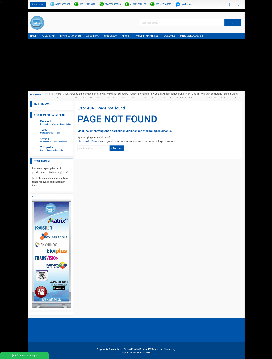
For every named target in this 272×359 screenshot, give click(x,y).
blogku (126, 36)
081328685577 (62, 4)
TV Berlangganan (70, 36)
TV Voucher (48, 36)
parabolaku (186, 4)
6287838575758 (113, 4)
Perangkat (110, 36)
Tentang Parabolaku (192, 36)
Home (33, 36)
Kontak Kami (38, 4)
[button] (232, 22)
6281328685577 (163, 4)
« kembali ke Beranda (89, 141)
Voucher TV (92, 36)
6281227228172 (87, 4)
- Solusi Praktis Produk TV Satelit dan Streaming (136, 349)
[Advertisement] (136, 65)
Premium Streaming (147, 36)
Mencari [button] (116, 148)
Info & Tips (169, 36)
